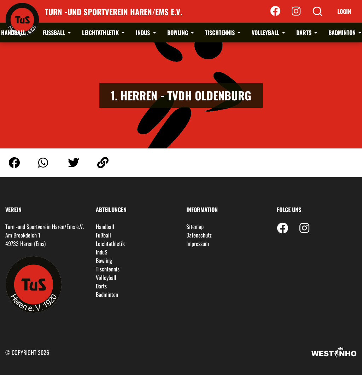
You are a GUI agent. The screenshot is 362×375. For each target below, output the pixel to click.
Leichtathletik (101, 32)
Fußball (54, 32)
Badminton (342, 32)
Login (344, 11)
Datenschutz (199, 235)
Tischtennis (220, 32)
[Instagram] (296, 11)
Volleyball (266, 32)
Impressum (197, 243)
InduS (143, 32)
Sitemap (195, 226)
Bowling (178, 32)
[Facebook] (275, 11)
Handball (14, 32)
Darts (304, 32)
